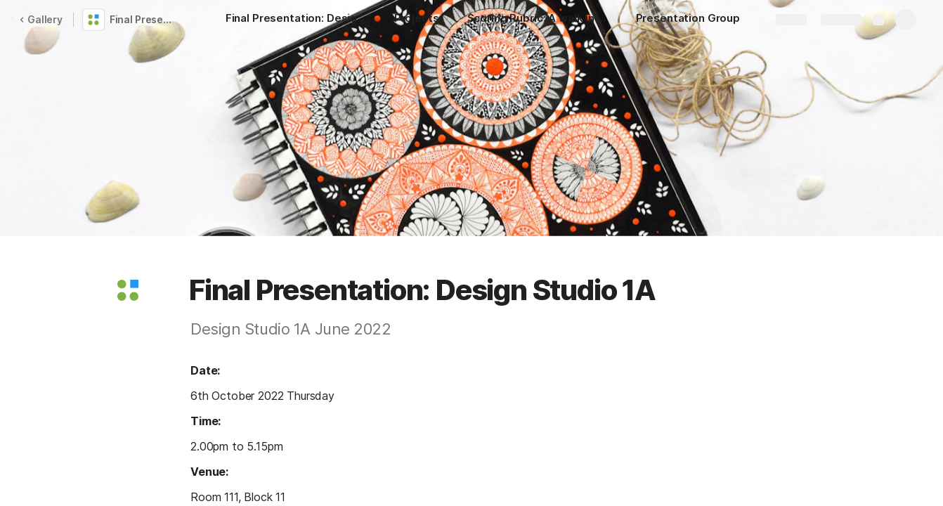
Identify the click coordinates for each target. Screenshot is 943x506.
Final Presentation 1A (143, 19)
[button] (128, 290)
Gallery (41, 19)
